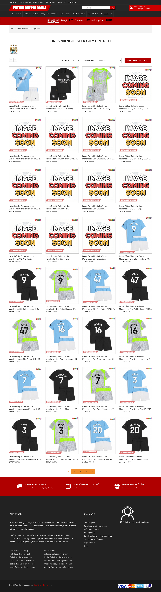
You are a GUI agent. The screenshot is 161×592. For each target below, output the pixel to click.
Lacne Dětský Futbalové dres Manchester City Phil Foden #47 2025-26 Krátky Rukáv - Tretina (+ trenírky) (25, 359)
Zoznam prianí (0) (25, 2)
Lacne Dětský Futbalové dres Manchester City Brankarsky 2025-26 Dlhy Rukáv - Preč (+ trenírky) (135, 159)
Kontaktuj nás (89, 522)
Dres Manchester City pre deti (28, 29)
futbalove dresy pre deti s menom (58, 564)
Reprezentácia (52, 14)
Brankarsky (65, 14)
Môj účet (13, 2)
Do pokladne (50, 2)
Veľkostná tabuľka (91, 529)
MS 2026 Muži (93, 14)
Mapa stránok (89, 542)
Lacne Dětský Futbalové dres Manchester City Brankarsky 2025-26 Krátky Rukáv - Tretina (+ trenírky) (62, 159)
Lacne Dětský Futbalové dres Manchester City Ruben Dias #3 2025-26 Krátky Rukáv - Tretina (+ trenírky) (62, 459)
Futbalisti (27, 14)
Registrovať (62, 2)
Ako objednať (89, 532)
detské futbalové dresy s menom (58, 557)
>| (92, 471)
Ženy (43, 14)
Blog (85, 546)
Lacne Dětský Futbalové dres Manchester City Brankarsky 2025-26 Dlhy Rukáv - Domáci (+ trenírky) (98, 159)
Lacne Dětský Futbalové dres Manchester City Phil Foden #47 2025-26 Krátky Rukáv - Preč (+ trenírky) (135, 309)
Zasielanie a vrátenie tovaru (95, 526)
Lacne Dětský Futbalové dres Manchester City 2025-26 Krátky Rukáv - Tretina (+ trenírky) (96, 109)
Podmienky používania (93, 539)
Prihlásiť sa (72, 2)
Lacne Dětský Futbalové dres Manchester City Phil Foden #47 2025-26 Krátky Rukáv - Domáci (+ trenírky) (98, 309)
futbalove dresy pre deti (20, 554)
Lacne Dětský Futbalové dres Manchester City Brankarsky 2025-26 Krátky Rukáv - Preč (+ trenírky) (25, 159)
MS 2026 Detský (79, 14)
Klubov (18, 14)
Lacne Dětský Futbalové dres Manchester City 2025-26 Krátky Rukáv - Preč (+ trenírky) (59, 109)
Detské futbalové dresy (42, 585)
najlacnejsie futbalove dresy (22, 560)
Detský (35, 14)
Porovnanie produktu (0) (137, 60)
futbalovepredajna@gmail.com (136, 522)
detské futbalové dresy (53, 526)
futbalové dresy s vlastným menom (58, 567)
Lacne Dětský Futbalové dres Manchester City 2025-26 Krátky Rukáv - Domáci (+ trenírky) (22, 109)
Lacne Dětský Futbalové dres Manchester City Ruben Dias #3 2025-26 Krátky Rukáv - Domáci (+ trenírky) (135, 409)
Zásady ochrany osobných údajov (98, 536)
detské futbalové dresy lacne (22, 564)
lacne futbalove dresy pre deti (22, 567)
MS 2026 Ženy (106, 14)
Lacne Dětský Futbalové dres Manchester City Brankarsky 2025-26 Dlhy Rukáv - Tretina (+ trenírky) (25, 209)
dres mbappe (49, 550)
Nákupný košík (38, 2)
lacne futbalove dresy (19, 550)
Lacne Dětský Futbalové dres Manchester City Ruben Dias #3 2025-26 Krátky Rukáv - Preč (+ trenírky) (25, 459)
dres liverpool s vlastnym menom (58, 560)
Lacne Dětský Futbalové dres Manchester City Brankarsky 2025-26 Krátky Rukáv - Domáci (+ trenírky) (135, 109)
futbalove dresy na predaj (21, 557)
